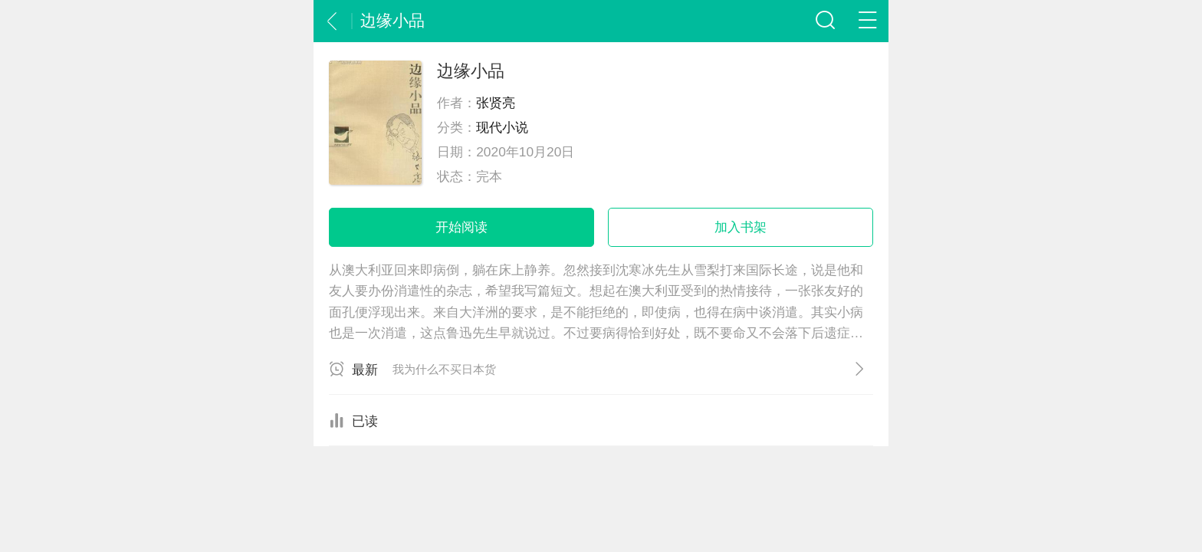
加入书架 (740, 227)
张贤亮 (495, 102)
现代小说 (502, 127)
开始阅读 (461, 227)
